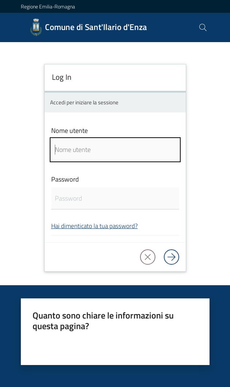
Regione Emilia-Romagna (48, 6)
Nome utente (69, 130)
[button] (203, 27)
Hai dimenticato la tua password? (94, 225)
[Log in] (171, 257)
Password (65, 179)
